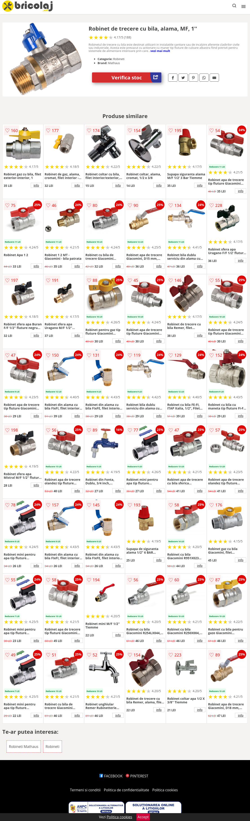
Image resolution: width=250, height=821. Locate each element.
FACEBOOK (111, 776)
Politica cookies (165, 789)
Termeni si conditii (85, 789)
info (36, 185)
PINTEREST (137, 776)
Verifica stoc (136, 77)
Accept (143, 816)
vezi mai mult (160, 51)
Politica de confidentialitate (126, 789)
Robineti (52, 746)
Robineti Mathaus (23, 746)
